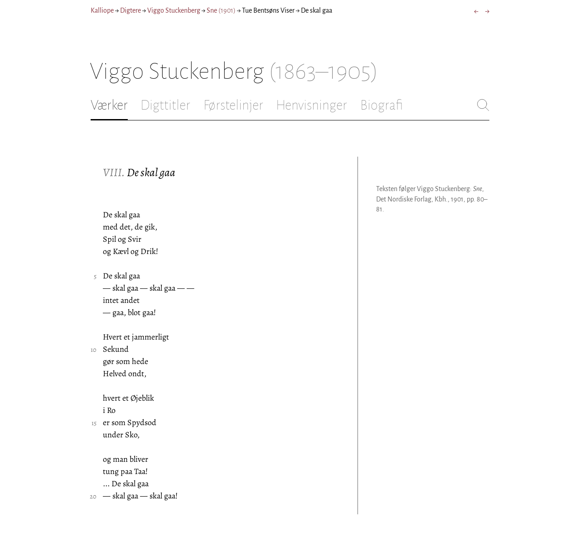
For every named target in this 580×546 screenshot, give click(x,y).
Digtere (130, 10)
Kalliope (102, 10)
